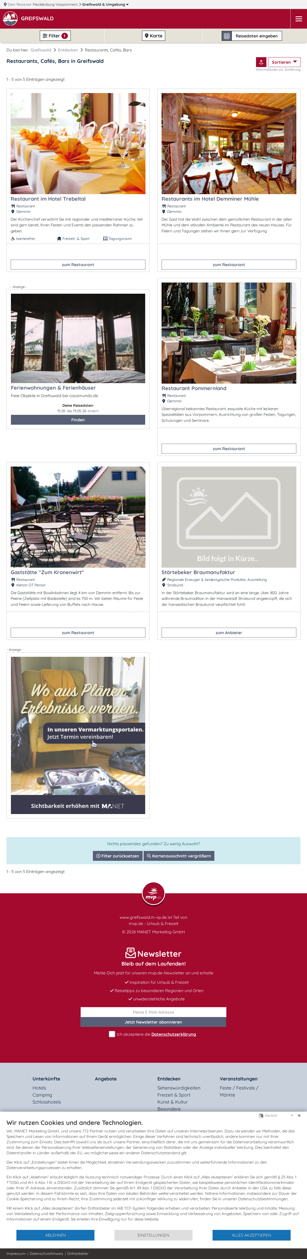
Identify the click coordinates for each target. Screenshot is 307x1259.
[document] (153, 1174)
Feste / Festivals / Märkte (239, 1091)
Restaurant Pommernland (194, 388)
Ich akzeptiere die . (153, 1034)
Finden (78, 419)
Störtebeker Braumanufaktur (198, 572)
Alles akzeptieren (251, 1235)
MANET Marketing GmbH (161, 931)
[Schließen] (299, 1115)
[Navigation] (298, 19)
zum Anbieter (229, 632)
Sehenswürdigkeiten (178, 1088)
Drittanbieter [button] (77, 1253)
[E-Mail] (153, 1012)
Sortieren (282, 62)
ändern (93, 411)
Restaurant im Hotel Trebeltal (48, 198)
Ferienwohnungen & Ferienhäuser (53, 387)
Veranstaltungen (239, 1079)
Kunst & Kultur (172, 1102)
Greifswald (105, 4)
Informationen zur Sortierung (278, 69)
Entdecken (68, 50)
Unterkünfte (46, 1079)
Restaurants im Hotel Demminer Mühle (210, 198)
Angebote (106, 1079)
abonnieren (153, 1022)
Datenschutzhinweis (46, 1253)
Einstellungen (153, 1235)
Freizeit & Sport (173, 1095)
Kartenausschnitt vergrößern (179, 855)
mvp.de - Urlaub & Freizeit (153, 923)
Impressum (16, 1253)
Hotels (39, 1088)
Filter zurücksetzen (117, 855)
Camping (42, 1095)
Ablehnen (55, 1235)
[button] (38, 19)
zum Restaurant (78, 264)
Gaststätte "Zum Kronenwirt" (47, 572)
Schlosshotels (47, 1102)
